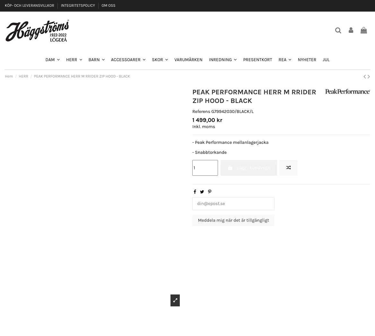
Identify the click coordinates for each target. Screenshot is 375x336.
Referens (201, 111)
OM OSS (108, 5)
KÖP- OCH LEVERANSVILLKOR (30, 5)
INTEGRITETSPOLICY (78, 5)
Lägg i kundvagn (248, 168)
